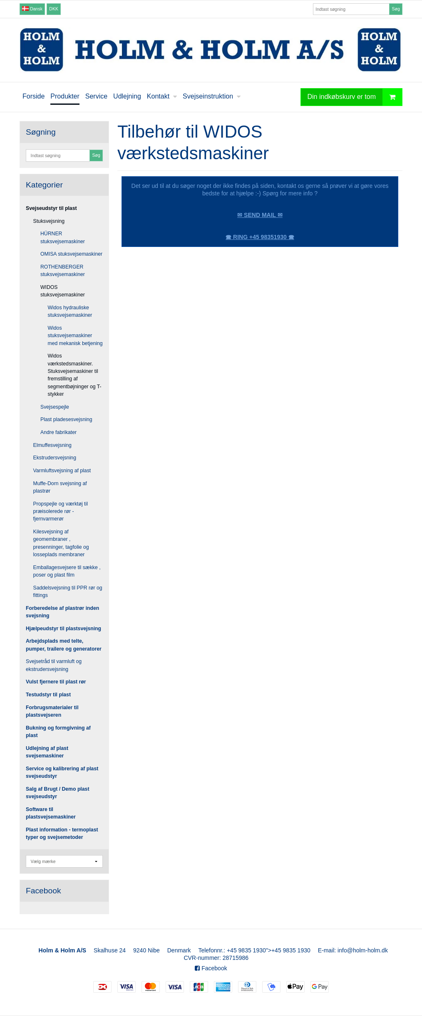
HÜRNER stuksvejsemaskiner (62, 237)
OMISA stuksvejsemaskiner (71, 254)
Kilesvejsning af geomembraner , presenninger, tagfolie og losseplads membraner (61, 543)
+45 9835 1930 (246, 950)
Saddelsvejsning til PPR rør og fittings (67, 591)
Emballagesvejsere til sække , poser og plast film (67, 571)
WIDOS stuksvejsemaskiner (62, 291)
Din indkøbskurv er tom (355, 97)
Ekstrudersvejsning (55, 458)
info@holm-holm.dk (363, 950)
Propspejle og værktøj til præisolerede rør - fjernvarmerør (60, 511)
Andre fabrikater (58, 432)
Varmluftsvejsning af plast (62, 470)
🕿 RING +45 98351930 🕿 (260, 237)
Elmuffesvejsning (52, 445)
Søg (396, 8)
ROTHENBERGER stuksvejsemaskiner (62, 270)
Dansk (32, 8)
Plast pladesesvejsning (66, 419)
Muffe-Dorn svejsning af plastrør (60, 487)
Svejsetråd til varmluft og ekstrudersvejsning (54, 665)
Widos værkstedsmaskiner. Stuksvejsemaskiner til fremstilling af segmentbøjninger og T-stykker (75, 375)
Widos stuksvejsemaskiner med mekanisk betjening (75, 335)
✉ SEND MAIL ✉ (260, 215)
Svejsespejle (54, 407)
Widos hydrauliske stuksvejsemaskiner (70, 311)
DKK (53, 8)
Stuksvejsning (49, 221)
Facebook (211, 968)
